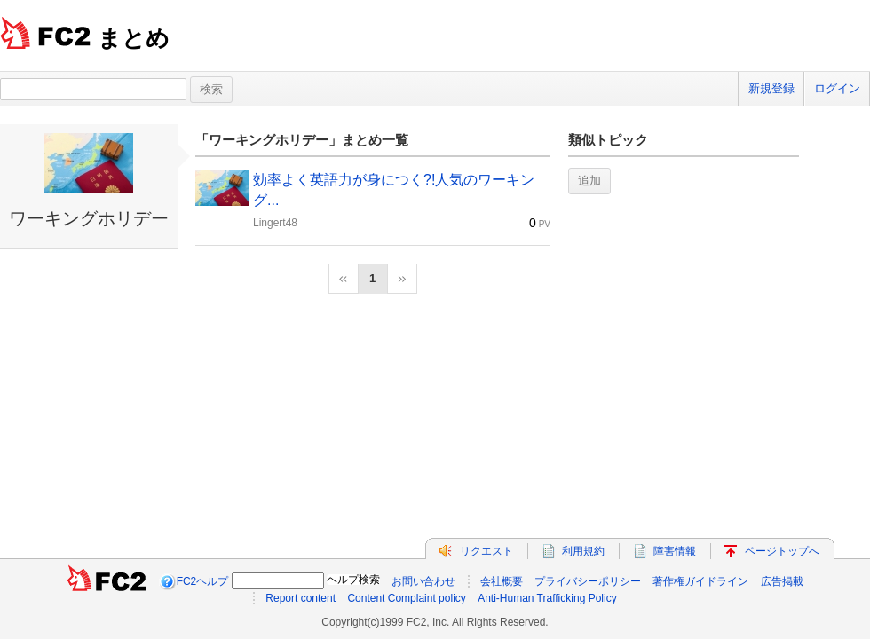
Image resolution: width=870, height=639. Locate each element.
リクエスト (486, 551)
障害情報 (674, 551)
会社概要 (501, 581)
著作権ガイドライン (700, 581)
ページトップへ (782, 551)
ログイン (837, 88)
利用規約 (583, 551)
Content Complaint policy (406, 598)
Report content (300, 598)
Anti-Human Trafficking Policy (547, 598)
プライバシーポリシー (587, 581)
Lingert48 (275, 223)
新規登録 (771, 88)
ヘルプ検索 (353, 579)
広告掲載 (782, 581)
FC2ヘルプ (203, 581)
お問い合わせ (423, 581)
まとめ (134, 38)
